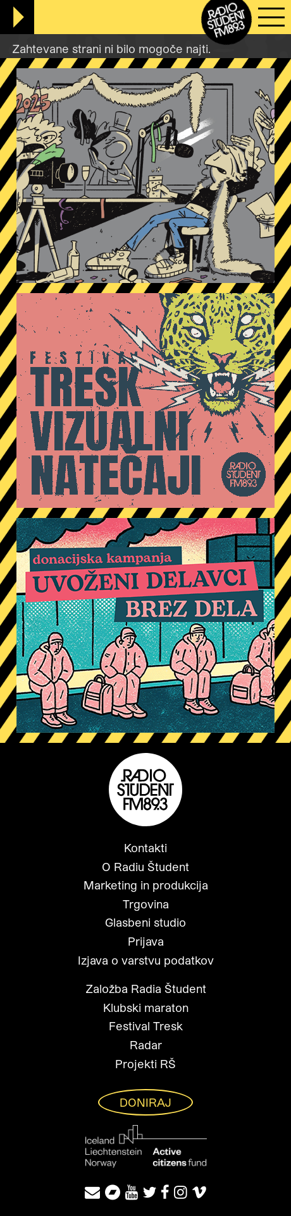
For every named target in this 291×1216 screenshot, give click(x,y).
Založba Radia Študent (145, 989)
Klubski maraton (146, 1007)
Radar (146, 1045)
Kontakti (145, 848)
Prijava (146, 941)
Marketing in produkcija (146, 885)
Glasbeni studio (145, 922)
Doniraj (145, 1102)
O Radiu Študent (145, 867)
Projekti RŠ (145, 1064)
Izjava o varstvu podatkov (146, 960)
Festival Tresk (146, 1026)
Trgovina (146, 904)
